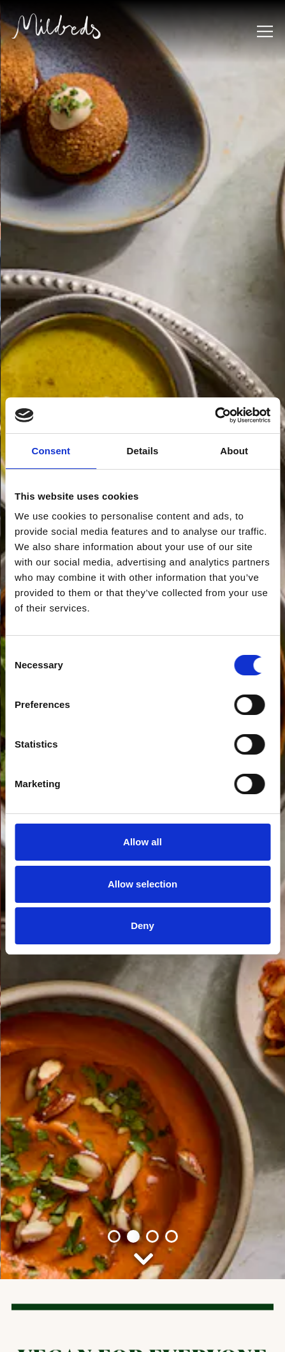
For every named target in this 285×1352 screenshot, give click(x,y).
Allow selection (142, 884)
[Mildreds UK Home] (56, 25)
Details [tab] (143, 450)
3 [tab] (152, 1030)
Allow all (142, 841)
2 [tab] (133, 1030)
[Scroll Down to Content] (143, 1050)
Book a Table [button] (142, 1332)
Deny (142, 925)
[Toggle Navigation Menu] (265, 31)
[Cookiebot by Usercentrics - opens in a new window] (214, 415)
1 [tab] (114, 1030)
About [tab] (234, 450)
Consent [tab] (50, 450)
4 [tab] (171, 1030)
